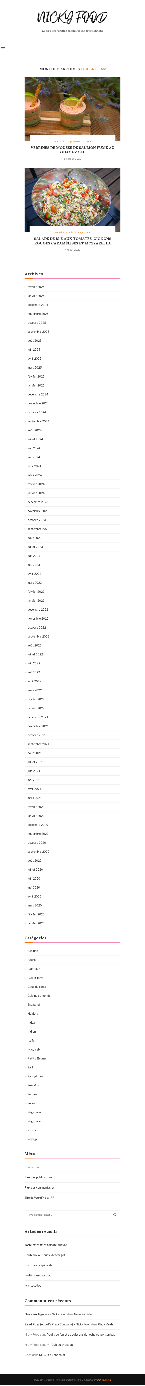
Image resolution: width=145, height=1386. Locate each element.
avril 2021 (34, 789)
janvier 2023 (36, 601)
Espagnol (34, 1005)
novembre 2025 (38, 314)
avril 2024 (34, 466)
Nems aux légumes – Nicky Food (46, 1314)
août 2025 (35, 341)
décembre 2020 (38, 825)
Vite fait (33, 1130)
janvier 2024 (36, 493)
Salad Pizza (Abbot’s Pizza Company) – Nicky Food (57, 1325)
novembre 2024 (38, 404)
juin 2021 (34, 771)
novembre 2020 (38, 834)
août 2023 (35, 538)
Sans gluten (35, 1077)
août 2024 (35, 431)
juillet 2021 (35, 762)
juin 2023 (34, 556)
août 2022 (35, 646)
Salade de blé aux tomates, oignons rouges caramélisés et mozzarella (72, 241)
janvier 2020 (36, 924)
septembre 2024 (38, 422)
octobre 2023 (37, 520)
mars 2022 (35, 691)
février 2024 (36, 484)
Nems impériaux (84, 1314)
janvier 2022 (36, 708)
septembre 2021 (38, 744)
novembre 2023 (38, 511)
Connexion (32, 1167)
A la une (33, 951)
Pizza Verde (105, 1325)
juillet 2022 (35, 655)
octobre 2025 (37, 323)
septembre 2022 (38, 637)
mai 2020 (34, 888)
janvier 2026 (36, 296)
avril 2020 (34, 897)
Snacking (33, 1086)
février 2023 (36, 592)
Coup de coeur (37, 987)
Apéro (32, 960)
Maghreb (34, 1050)
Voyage (33, 1139)
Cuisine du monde (39, 996)
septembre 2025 (38, 332)
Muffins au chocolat (38, 1276)
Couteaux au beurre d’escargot (45, 1255)
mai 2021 (34, 780)
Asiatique (34, 969)
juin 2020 (34, 879)
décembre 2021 (38, 717)
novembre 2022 (38, 619)
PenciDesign (104, 1380)
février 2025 (36, 377)
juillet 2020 (35, 870)
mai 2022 (34, 673)
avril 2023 (34, 574)
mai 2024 (34, 457)
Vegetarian (35, 1112)
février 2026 (36, 287)
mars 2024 (35, 475)
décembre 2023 (38, 502)
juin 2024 (34, 448)
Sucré (31, 1103)
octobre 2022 (37, 628)
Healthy (33, 1014)
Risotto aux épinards (38, 1265)
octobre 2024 (37, 413)
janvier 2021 (36, 816)
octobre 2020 (37, 843)
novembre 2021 (38, 726)
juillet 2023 (35, 547)
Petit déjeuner (37, 1059)
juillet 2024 (35, 439)
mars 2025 (35, 368)
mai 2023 (34, 565)
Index (31, 1023)
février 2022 (36, 699)
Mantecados (33, 1286)
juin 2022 (34, 664)
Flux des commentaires (40, 1188)
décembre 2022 (38, 610)
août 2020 (35, 861)
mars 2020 (35, 906)
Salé (30, 1068)
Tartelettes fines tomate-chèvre (46, 1245)
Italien (32, 1041)
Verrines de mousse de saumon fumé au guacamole (72, 150)
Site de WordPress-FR (39, 1198)
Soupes (32, 1095)
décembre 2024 (38, 395)
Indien (32, 1032)
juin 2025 (34, 350)
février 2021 (36, 807)
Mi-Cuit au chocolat (60, 1345)
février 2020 (36, 915)
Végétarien (35, 1121)
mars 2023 (35, 583)
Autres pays (35, 978)
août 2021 (35, 753)
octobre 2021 (37, 735)
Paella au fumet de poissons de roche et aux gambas (81, 1335)
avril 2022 (34, 682)
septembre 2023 (38, 529)
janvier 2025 (36, 386)
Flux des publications (38, 1178)
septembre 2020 (38, 852)
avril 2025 (34, 359)
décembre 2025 (38, 305)
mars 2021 (35, 798)
